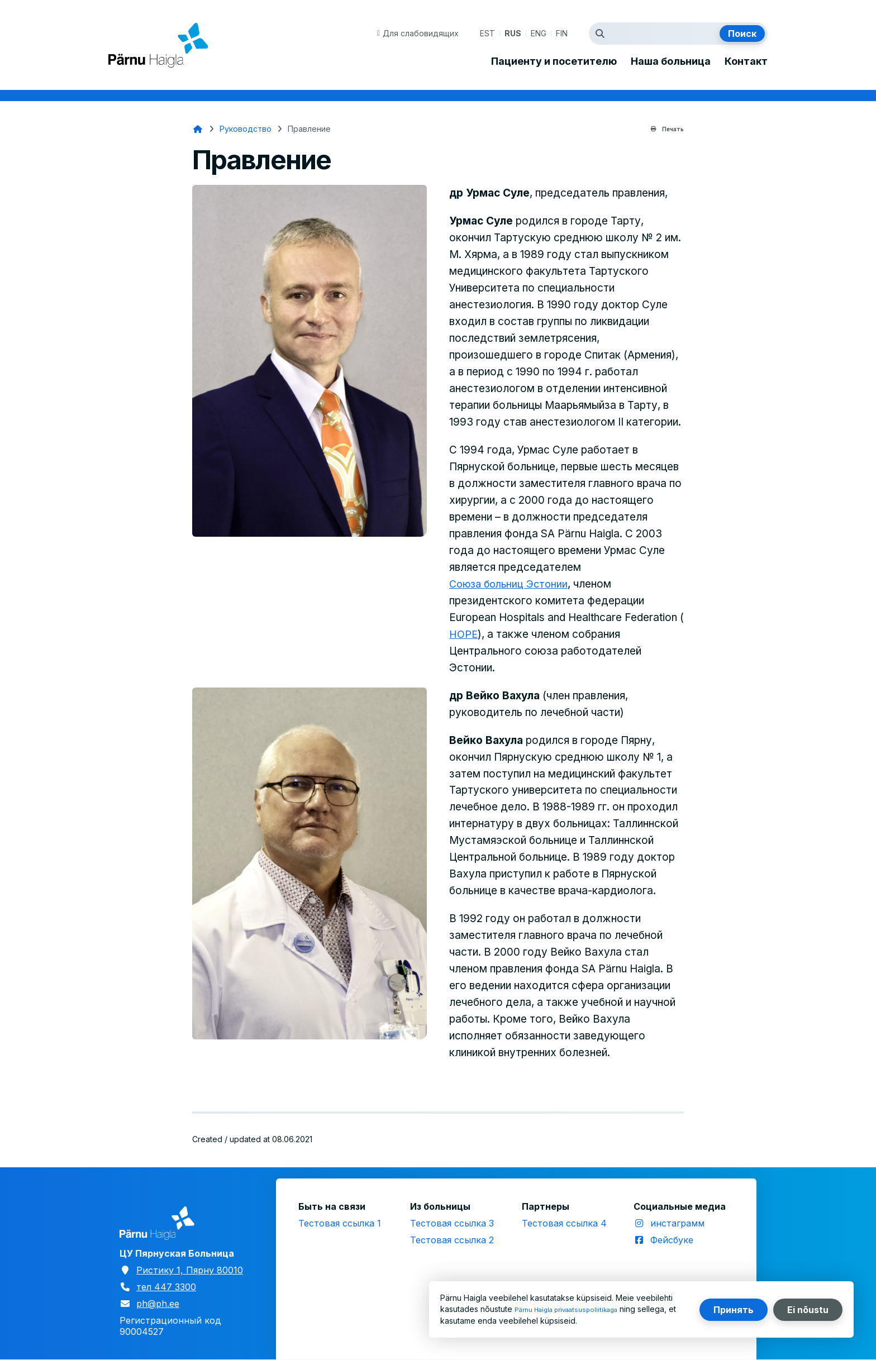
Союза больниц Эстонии (512, 584)
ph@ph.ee (157, 1303)
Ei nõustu (808, 1309)
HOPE (464, 634)
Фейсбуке (671, 1240)
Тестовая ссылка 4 (564, 1223)
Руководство (246, 128)
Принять (733, 1309)
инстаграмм (677, 1223)
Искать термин (603, 33)
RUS (512, 33)
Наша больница (671, 61)
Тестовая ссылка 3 (452, 1223)
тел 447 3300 (166, 1286)
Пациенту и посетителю (554, 61)
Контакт (746, 61)
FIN (562, 33)
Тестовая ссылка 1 (339, 1223)
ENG (538, 33)
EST (487, 33)
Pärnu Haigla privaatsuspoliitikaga (576, 1309)
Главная (197, 129)
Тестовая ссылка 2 (452, 1240)
